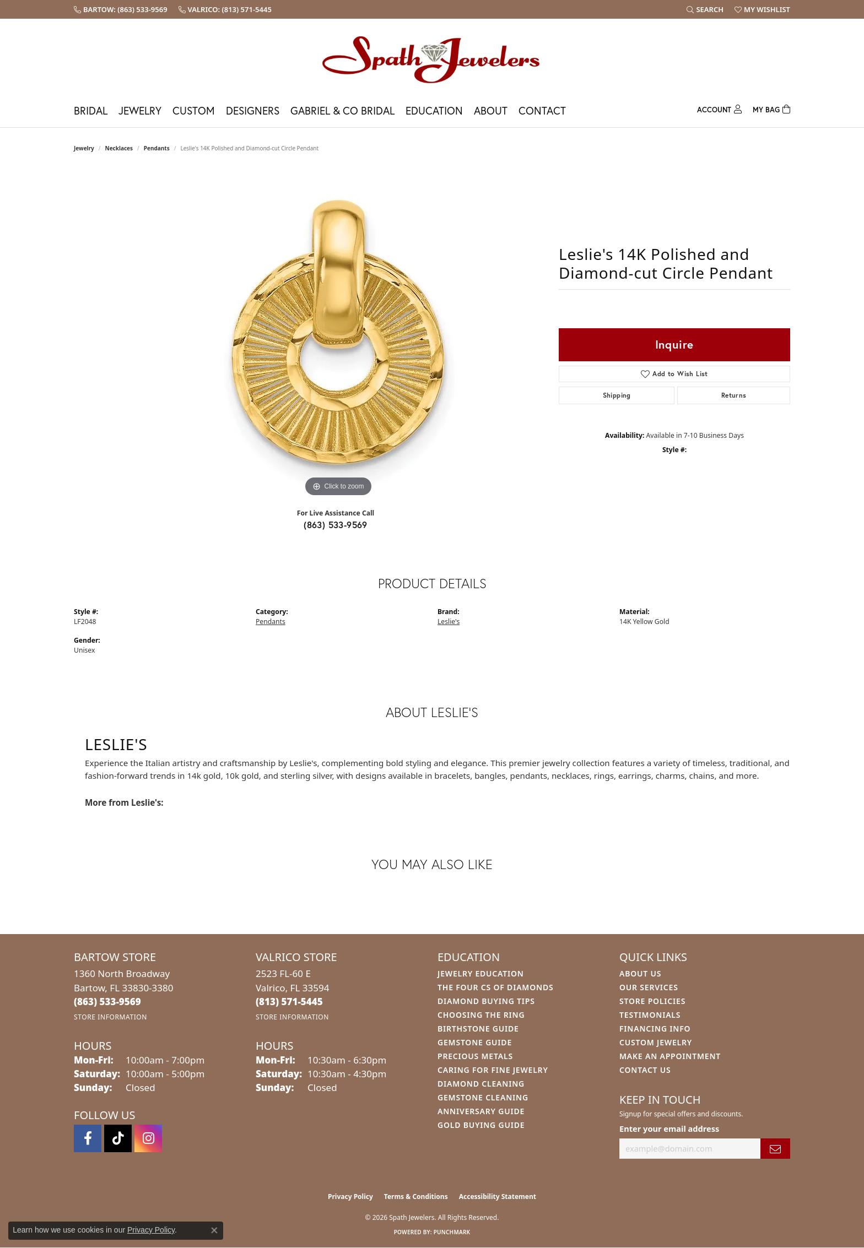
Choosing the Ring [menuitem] (481, 1015)
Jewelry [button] (139, 110)
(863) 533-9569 (336, 524)
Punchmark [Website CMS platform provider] (452, 1232)
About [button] (490, 110)
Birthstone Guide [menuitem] (478, 1028)
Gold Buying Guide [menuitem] (481, 1125)
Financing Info (654, 1028)
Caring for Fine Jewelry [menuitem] (493, 1070)
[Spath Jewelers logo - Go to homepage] (432, 59)
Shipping (617, 395)
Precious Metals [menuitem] (475, 1056)
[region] (338, 334)
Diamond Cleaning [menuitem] (481, 1083)
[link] (121, 9)
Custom (193, 110)
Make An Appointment (670, 1056)
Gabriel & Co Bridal (342, 110)
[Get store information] (110, 1017)
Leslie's (449, 621)
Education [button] (434, 110)
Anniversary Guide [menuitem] (481, 1111)
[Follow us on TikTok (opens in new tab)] (118, 1138)
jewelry (84, 148)
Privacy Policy (350, 1196)
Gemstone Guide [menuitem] (475, 1042)
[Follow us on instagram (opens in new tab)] (148, 1138)
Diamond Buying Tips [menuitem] (486, 1001)
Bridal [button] (90, 110)
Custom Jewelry (655, 1042)
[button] (705, 9)
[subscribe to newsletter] (775, 1148)
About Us (640, 973)
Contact (542, 110)
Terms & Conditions (416, 1196)
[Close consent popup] (214, 1230)
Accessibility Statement (497, 1196)
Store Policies (652, 1001)
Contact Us (645, 1070)
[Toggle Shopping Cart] (771, 108)
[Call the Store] (107, 1001)
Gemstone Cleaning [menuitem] (483, 1097)
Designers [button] (252, 110)
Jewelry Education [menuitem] (481, 973)
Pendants (157, 148)
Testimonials (650, 1015)
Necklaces (119, 148)
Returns (734, 395)
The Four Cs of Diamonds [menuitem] (495, 987)
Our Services (648, 987)
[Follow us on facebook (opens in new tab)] (87, 1138)
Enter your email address (669, 1128)
